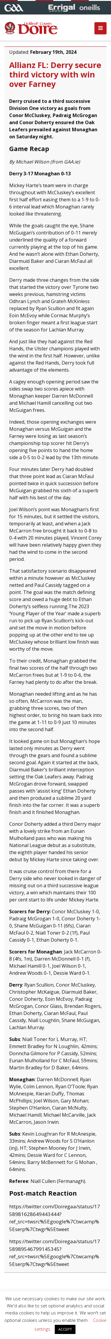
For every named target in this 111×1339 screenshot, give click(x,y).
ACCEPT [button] (65, 1329)
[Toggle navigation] (100, 28)
